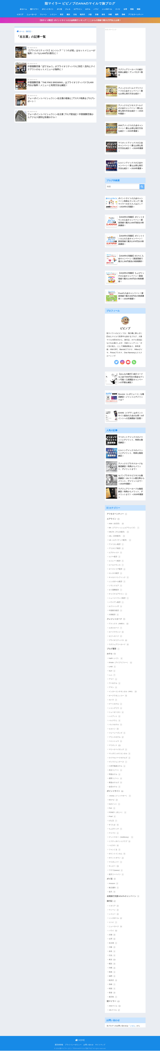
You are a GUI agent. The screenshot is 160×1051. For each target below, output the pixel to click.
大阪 (90, 14)
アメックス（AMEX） (119, 624)
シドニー (53, 14)
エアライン (78, 9)
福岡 (116, 14)
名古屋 (113, 943)
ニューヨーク (32, 14)
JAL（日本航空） (117, 536)
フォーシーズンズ (117, 733)
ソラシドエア (115, 586)
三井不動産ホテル (117, 766)
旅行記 (111, 901)
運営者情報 (59, 1045)
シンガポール (107, 9)
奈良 (103, 14)
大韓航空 (114, 615)
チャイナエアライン (118, 594)
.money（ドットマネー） (120, 796)
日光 (75, 14)
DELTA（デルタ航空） (119, 532)
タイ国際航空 (115, 590)
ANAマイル (115, 1006)
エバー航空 (115, 557)
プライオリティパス (118, 640)
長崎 (123, 14)
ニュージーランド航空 (119, 598)
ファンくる (115, 850)
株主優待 (114, 888)
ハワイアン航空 (116, 602)
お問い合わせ (88, 1045)
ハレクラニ (115, 720)
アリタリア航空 (116, 548)
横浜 (68, 14)
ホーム (23, 9)
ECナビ (113, 800)
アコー (113, 679)
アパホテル (115, 683)
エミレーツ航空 (116, 561)
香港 (132, 9)
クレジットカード (116, 619)
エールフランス (116, 565)
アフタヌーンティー (135, 14)
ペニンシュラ (115, 741)
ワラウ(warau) (116, 870)
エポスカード (115, 628)
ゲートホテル (115, 704)
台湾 (125, 9)
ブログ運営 (113, 649)
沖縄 (110, 14)
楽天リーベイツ (116, 874)
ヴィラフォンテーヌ (118, 762)
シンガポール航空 (117, 581)
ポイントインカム (117, 854)
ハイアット (115, 716)
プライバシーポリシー (73, 1045)
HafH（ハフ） (116, 658)
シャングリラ (115, 708)
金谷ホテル (115, 787)
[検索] (141, 186)
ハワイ (96, 9)
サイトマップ (100, 1045)
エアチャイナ (115, 553)
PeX (112, 808)
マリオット (115, 745)
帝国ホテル (115, 774)
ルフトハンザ (115, 606)
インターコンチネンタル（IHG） (123, 691)
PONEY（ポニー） (118, 812)
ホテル (87, 9)
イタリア (20, 14)
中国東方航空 (115, 610)
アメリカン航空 (116, 544)
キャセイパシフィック (119, 577)
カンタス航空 (115, 573)
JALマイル (114, 1010)
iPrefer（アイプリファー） (120, 663)
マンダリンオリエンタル (120, 754)
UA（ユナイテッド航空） (120, 540)
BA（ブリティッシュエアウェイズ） (124, 528)
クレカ (67, 9)
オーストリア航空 (117, 569)
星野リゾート (115, 778)
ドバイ (117, 9)
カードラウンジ (116, 632)
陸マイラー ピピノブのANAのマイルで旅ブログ (80, 3)
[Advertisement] (121, 46)
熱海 (112, 972)
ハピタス (114, 845)
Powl (112, 817)
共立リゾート (115, 770)
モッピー (114, 866)
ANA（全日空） (116, 524)
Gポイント (114, 804)
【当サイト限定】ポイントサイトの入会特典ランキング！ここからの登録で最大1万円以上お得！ (80, 20)
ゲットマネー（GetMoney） (121, 837)
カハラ (113, 700)
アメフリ (114, 833)
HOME (80, 1040)
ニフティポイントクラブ (120, 841)
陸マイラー (34, 9)
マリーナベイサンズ (118, 749)
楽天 (112, 892)
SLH (112, 671)
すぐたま (114, 825)
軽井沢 (82, 14)
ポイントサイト (48, 9)
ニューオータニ (116, 712)
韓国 (138, 9)
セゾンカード (115, 636)
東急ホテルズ (115, 783)
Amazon (113, 884)
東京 (61, 14)
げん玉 (113, 821)
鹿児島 (113, 997)
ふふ (112, 675)
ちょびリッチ (115, 829)
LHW (112, 667)
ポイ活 (59, 9)
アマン (113, 687)
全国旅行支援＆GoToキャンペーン (123, 896)
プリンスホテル (116, 737)
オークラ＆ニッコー (118, 696)
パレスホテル (115, 725)
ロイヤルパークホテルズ (120, 758)
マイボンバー (115, 862)
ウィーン (43, 14)
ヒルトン (114, 729)
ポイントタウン (116, 858)
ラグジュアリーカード (119, 644)
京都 (96, 14)
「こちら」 (132, 1026)
